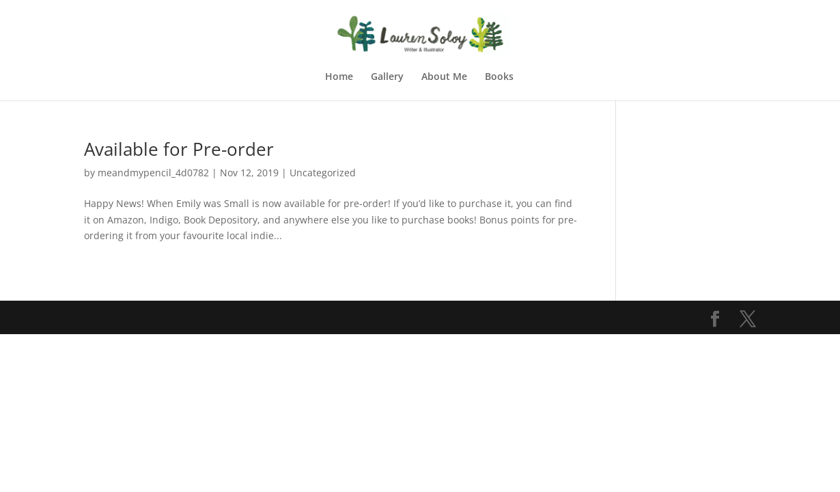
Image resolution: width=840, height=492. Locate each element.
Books (499, 77)
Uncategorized (323, 172)
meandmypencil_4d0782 (153, 172)
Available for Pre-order (179, 149)
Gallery (387, 77)
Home (339, 77)
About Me (444, 77)
